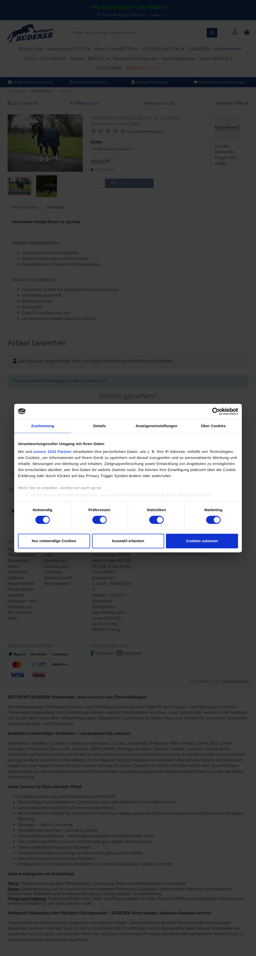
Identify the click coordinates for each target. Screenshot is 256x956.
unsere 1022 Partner (52, 451)
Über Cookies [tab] (213, 426)
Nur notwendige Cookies (54, 541)
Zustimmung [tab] (42, 426)
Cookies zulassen (202, 541)
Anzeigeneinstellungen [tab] (156, 426)
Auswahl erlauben (128, 541)
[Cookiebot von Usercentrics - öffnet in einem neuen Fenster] (216, 411)
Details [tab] (99, 426)
